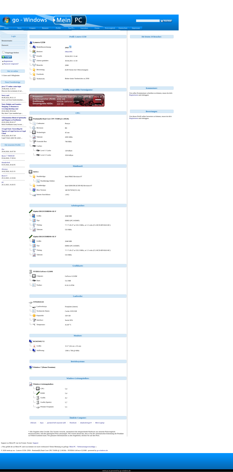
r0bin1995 (68, 52)
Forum (97, 28)
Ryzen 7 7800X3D (8, 156)
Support (35, 443)
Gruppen (32, 28)
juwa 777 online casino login (11, 86)
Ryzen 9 (4, 176)
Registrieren (8, 61)
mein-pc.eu (106, 471)
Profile (58, 28)
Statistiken (84, 28)
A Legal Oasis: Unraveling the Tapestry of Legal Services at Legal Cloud (14, 131)
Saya (41, 423)
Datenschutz (123, 28)
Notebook (73, 423)
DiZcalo (33, 423)
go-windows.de (102, 450)
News (19, 28)
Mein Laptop (100, 423)
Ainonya (5, 169)
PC (3, 182)
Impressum (136, 28)
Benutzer (45, 28)
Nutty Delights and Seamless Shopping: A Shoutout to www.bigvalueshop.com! (11, 106)
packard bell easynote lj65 (56, 423)
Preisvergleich (110, 28)
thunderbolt (6, 162)
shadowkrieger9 (86, 423)
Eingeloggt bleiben (12, 53)
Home (6, 28)
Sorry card (5, 95)
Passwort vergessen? (11, 64)
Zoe (3, 149)
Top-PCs (71, 28)
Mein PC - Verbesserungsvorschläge (82, 447)
